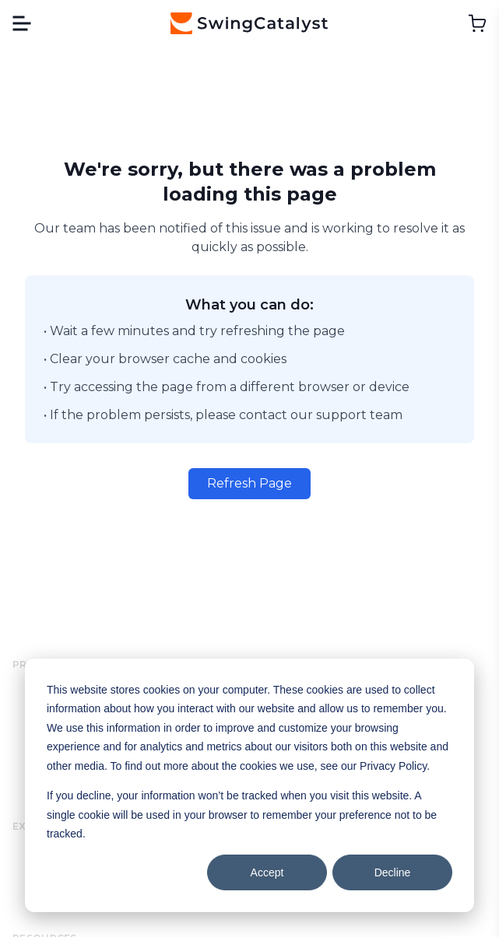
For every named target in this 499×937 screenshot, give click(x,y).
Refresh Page (249, 483)
